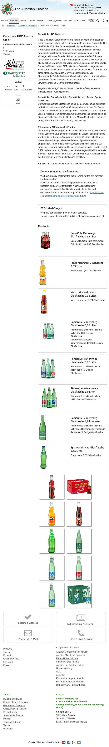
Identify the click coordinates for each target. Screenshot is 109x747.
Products (11, 26)
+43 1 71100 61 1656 (80, 639)
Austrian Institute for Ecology (70, 665)
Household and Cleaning (15, 702)
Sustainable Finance (13, 715)
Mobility (7, 719)
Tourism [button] (23, 20)
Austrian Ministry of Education (71, 655)
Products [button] (14, 20)
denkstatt (60, 675)
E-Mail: (59, 722)
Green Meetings (11, 659)
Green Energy (10, 712)
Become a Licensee (28, 622)
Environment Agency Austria (70, 678)
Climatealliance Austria (67, 662)
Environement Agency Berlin (70, 681)
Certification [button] (79, 20)
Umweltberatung (64, 668)
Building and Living (12, 699)
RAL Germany (63, 685)
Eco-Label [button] (68, 20)
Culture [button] (32, 20)
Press (6, 665)
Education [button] (41, 20)
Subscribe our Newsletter (80, 623)
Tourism (7, 652)
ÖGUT (59, 672)
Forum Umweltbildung (67, 658)
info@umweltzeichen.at (75, 722)
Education (8, 655)
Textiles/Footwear (12, 722)
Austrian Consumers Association (72, 652)
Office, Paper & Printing (15, 709)
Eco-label (8, 662)
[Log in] (107, 20)
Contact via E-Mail (28, 639)
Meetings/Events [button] (55, 20)
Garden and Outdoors (14, 705)
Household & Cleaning (27, 26)
